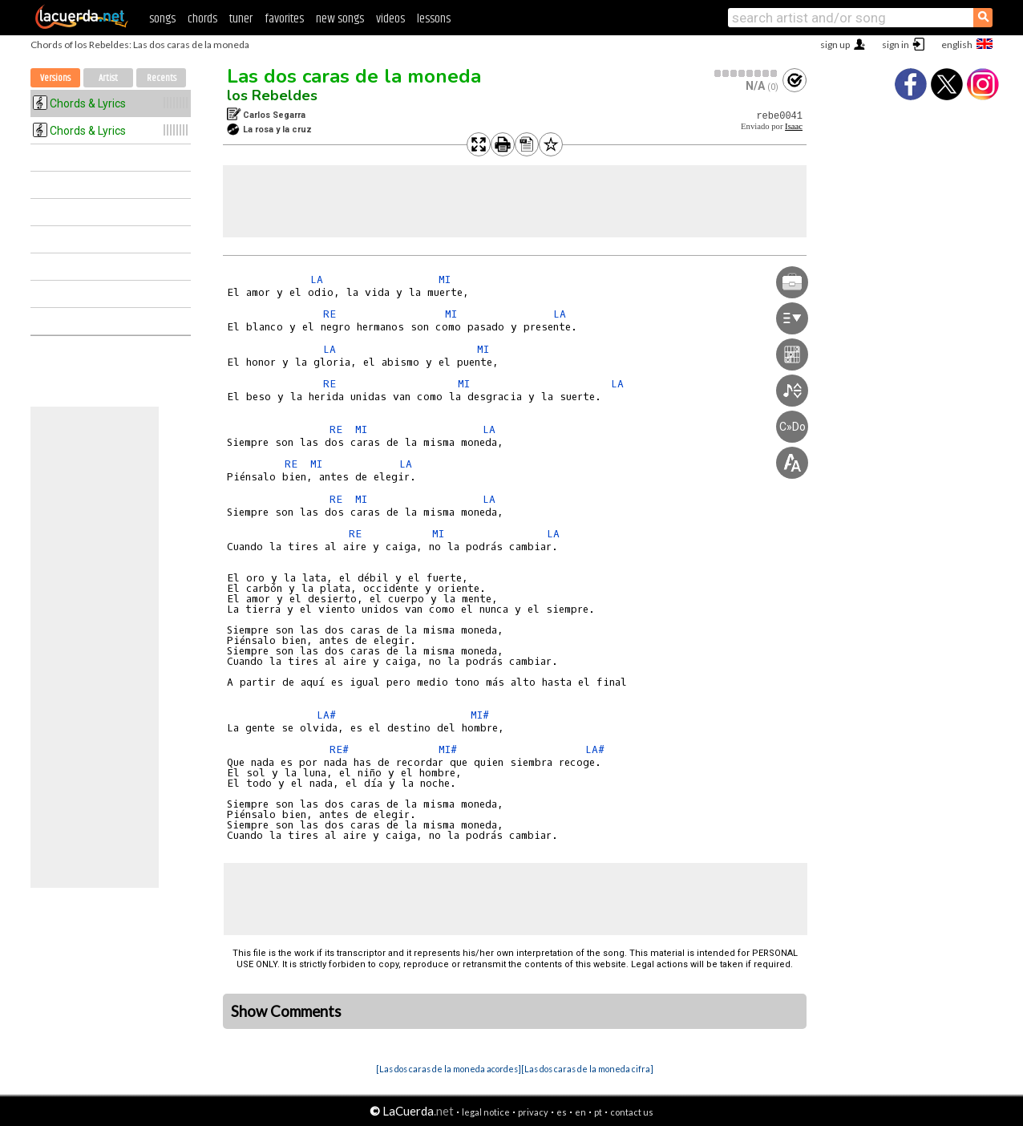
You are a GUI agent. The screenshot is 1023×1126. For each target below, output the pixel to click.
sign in (895, 44)
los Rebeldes (272, 95)
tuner (241, 19)
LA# (326, 715)
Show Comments (286, 1011)
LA (316, 279)
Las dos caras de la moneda (354, 76)
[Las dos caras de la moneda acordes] (448, 1068)
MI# (480, 715)
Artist (108, 78)
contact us (631, 1112)
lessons (434, 19)
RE (329, 314)
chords (202, 19)
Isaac (794, 126)
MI (445, 279)
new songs (340, 19)
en (580, 1112)
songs (162, 19)
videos (390, 19)
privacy (533, 1112)
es (561, 1112)
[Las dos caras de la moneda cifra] (587, 1068)
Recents (161, 78)
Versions (55, 78)
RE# (339, 749)
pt (598, 1112)
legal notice (486, 1112)
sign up (835, 44)
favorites (284, 19)
